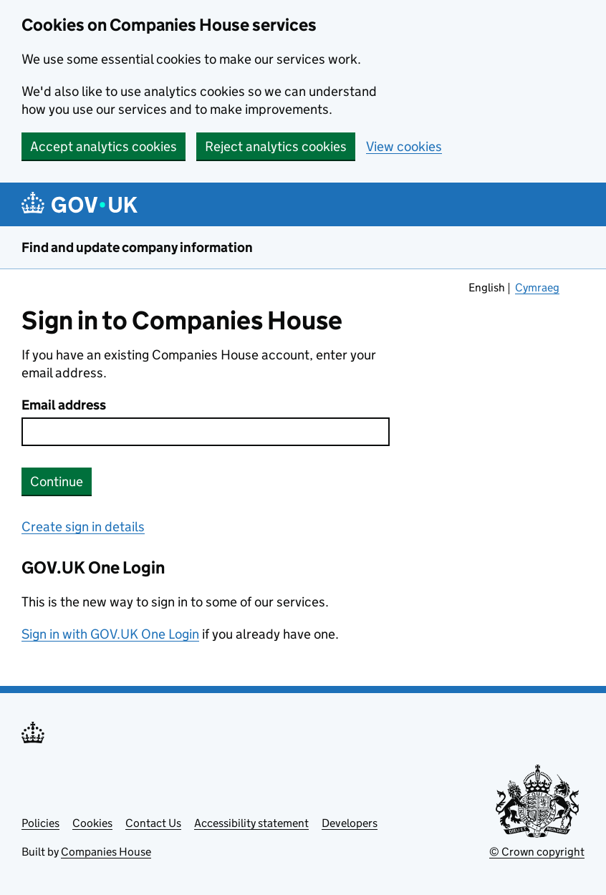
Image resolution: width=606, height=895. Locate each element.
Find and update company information (137, 247)
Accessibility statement (251, 823)
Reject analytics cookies (276, 146)
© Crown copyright (537, 851)
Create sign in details (83, 526)
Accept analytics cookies (103, 146)
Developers (349, 823)
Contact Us (153, 823)
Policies (40, 823)
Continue (56, 481)
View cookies (404, 146)
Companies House (106, 851)
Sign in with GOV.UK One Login (110, 634)
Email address (63, 405)
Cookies (92, 823)
